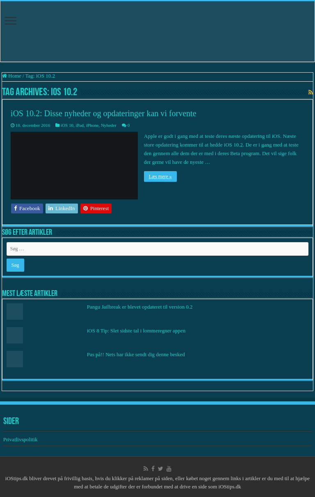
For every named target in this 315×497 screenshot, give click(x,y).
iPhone (92, 125)
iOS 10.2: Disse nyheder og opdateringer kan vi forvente (103, 113)
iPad (80, 125)
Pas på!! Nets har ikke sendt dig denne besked (136, 354)
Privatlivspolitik (21, 439)
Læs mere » (160, 176)
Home (11, 76)
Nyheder (108, 125)
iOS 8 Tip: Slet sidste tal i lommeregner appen (136, 331)
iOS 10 (67, 125)
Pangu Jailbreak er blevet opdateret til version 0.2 (140, 307)
